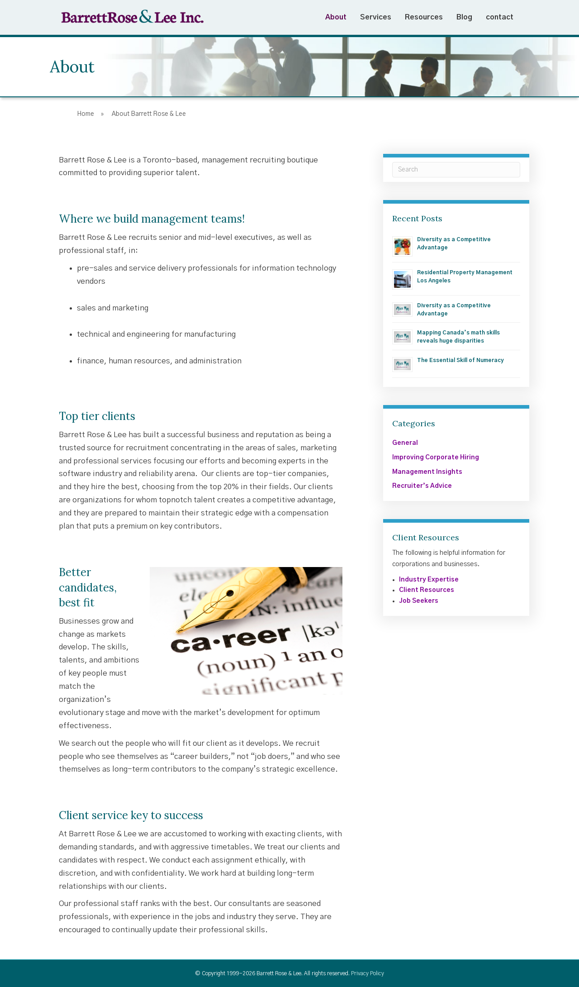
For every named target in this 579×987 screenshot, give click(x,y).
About (335, 17)
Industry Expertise (429, 580)
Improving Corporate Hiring (435, 457)
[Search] (456, 169)
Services (375, 17)
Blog (464, 17)
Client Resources (426, 590)
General (405, 443)
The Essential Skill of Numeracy (460, 360)
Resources (424, 17)
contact (499, 17)
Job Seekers (418, 601)
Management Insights (427, 472)
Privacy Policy (367, 973)
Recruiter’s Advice (422, 486)
